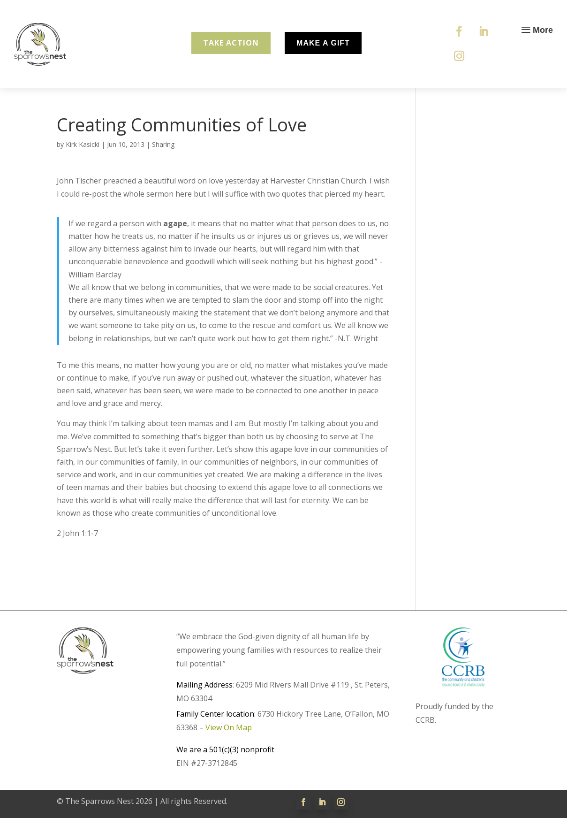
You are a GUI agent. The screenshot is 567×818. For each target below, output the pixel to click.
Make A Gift (323, 43)
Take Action (231, 43)
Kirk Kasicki (82, 144)
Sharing (163, 144)
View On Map (228, 727)
